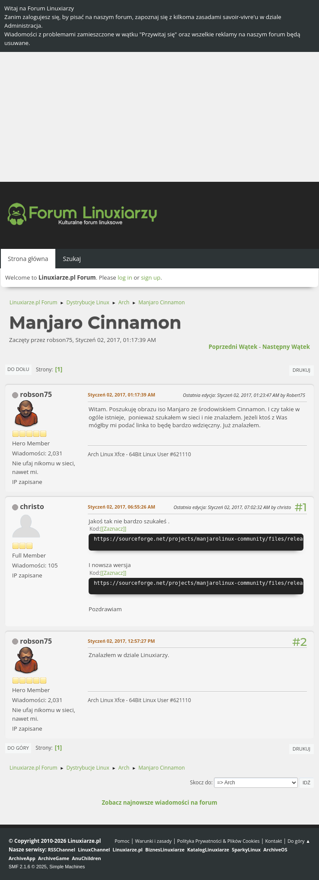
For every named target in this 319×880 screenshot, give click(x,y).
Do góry (18, 748)
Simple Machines (67, 866)
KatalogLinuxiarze (208, 849)
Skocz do (200, 782)
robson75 (36, 394)
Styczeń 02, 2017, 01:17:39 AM (121, 394)
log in (125, 277)
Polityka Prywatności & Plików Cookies (218, 841)
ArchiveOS (275, 849)
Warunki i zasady (153, 841)
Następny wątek (286, 347)
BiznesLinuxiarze (165, 849)
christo (32, 506)
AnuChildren (86, 858)
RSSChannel (61, 849)
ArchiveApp (22, 858)
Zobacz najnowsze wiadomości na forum (159, 802)
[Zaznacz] (113, 528)
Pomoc (122, 841)
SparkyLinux (246, 849)
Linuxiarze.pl (128, 849)
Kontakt (273, 841)
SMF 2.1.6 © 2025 (28, 866)
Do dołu (18, 369)
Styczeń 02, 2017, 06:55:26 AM (121, 506)
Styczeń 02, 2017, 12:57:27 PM (121, 641)
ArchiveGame (53, 858)
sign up (150, 277)
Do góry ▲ (298, 841)
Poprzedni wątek (232, 347)
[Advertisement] (159, 116)
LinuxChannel (94, 849)
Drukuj (301, 370)
